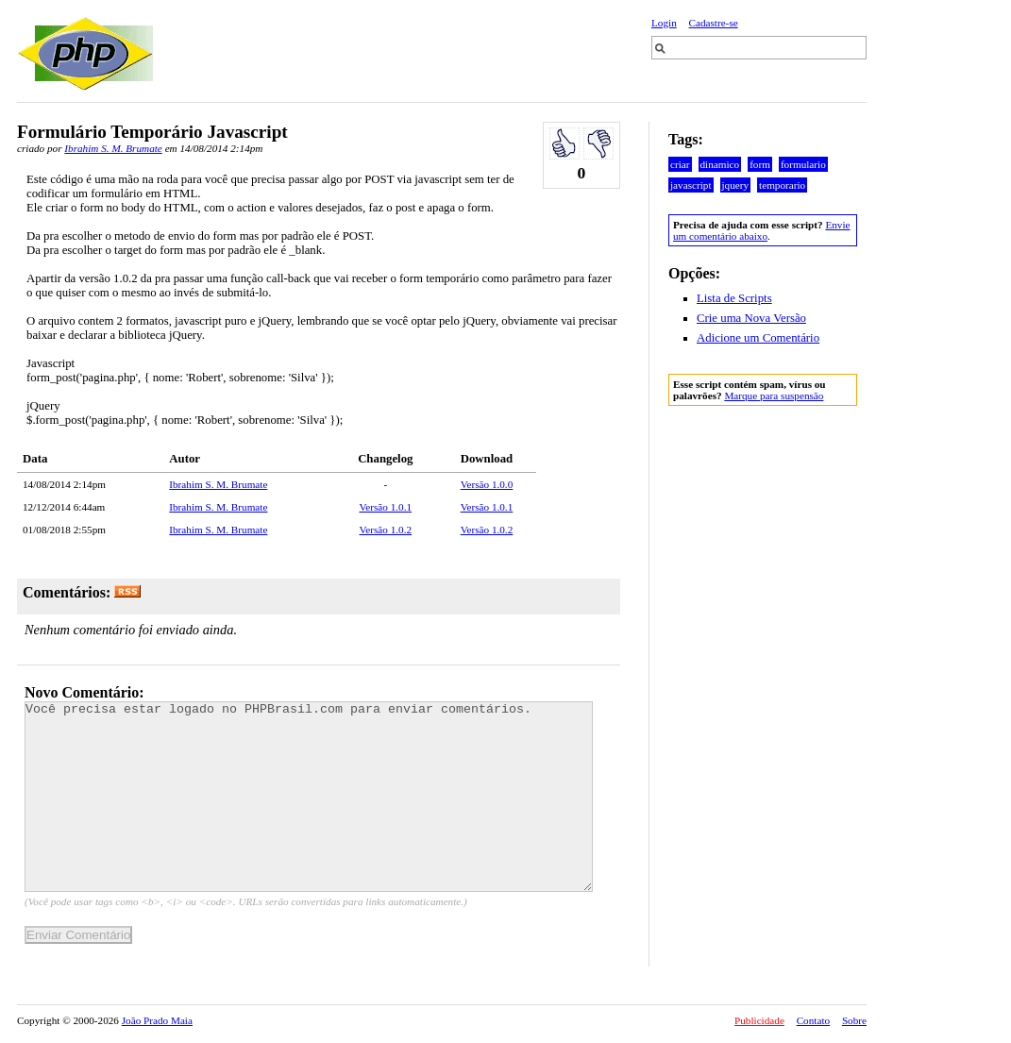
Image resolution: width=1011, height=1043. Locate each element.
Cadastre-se (713, 22)
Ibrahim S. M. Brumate (112, 148)
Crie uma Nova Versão (751, 318)
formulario (803, 164)
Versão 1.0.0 (487, 484)
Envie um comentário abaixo (761, 230)
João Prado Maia (157, 1020)
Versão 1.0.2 (385, 529)
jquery (736, 185)
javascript (691, 185)
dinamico (720, 164)
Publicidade (759, 1020)
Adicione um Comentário (758, 338)
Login (664, 22)
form (760, 164)
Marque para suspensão (773, 395)
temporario (782, 185)
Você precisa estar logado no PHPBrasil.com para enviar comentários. (309, 796)
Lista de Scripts (734, 298)
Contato (813, 1020)
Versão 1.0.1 (385, 507)
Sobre (854, 1020)
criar (680, 164)
